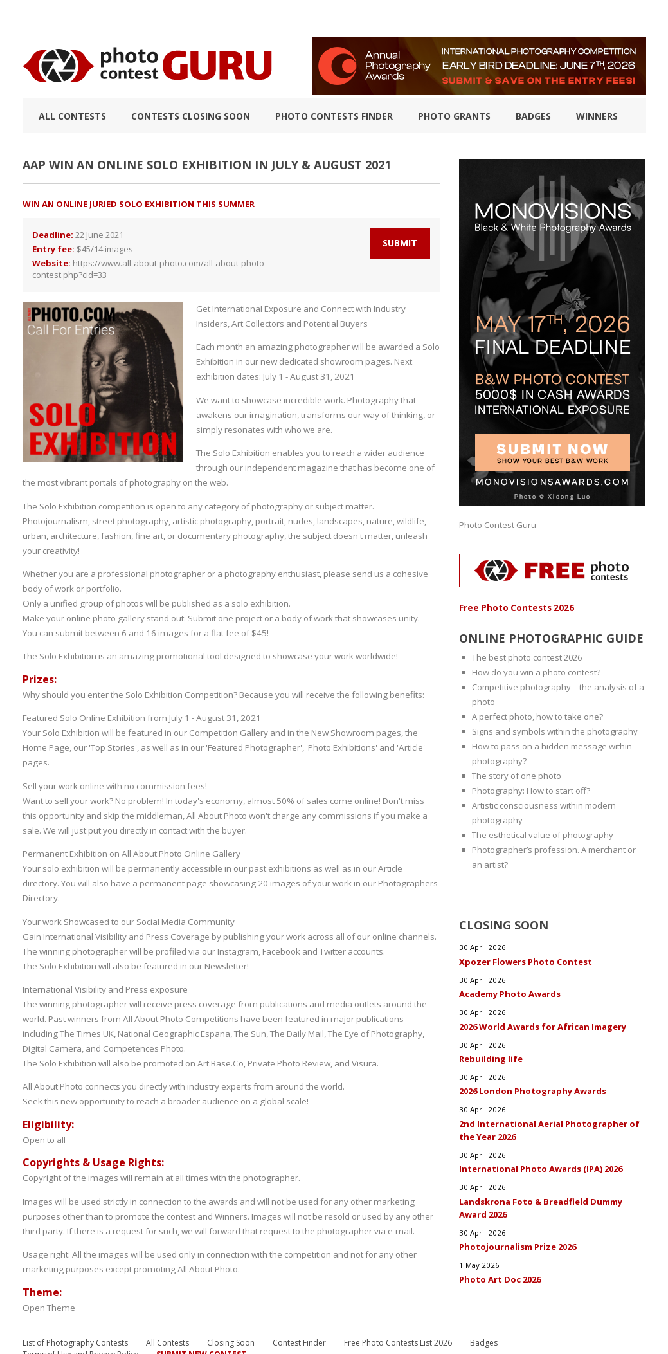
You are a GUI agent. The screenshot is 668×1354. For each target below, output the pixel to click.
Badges (533, 116)
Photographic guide (406, 18)
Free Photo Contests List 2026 (398, 1302)
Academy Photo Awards (510, 992)
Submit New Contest (201, 1313)
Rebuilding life (491, 1056)
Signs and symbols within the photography (555, 730)
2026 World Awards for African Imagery (542, 1024)
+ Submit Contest (605, 18)
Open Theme (48, 1258)
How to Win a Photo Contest (281, 18)
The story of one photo (516, 775)
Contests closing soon (190, 116)
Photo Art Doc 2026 (500, 1275)
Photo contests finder (334, 116)
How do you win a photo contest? (536, 671)
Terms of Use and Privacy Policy (80, 1313)
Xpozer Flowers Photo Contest (525, 959)
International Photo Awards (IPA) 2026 (540, 1165)
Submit (400, 243)
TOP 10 (36, 18)
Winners (597, 116)
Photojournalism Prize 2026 (517, 1243)
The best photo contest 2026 (527, 657)
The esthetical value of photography (542, 834)
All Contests (72, 116)
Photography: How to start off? (531, 790)
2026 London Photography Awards (532, 1088)
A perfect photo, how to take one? (537, 716)
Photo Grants (454, 116)
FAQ (477, 18)
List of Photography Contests (134, 18)
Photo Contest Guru (497, 525)
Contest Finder (299, 1302)
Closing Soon (231, 1302)
